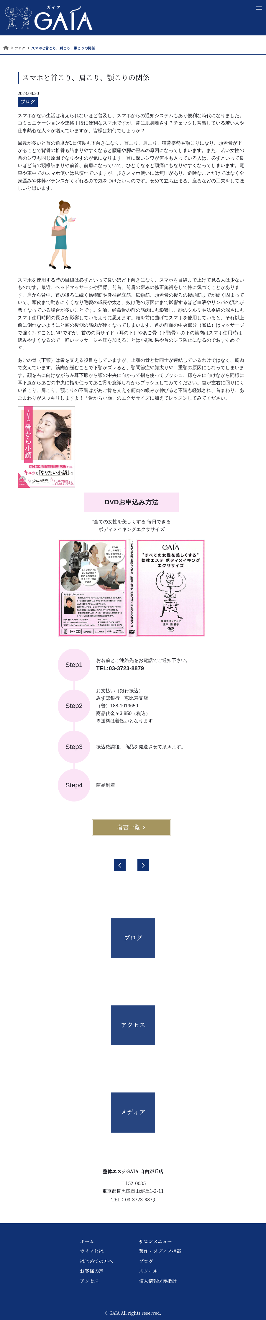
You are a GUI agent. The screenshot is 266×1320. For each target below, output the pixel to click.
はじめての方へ (96, 1261)
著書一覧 (131, 827)
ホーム (87, 1241)
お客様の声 (92, 1271)
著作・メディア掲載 (160, 1251)
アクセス (89, 1281)
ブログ (28, 102)
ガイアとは (92, 1251)
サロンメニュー (155, 1241)
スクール (148, 1271)
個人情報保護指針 (158, 1281)
